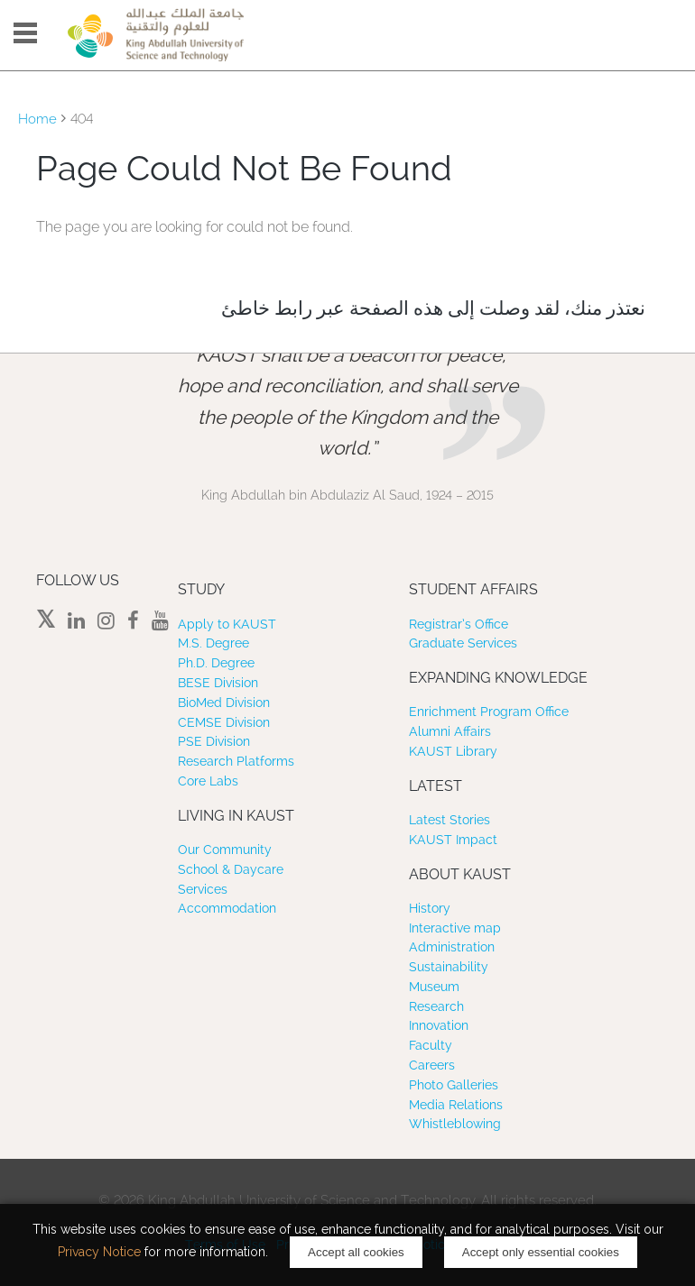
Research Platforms (236, 761)
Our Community (225, 849)
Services (202, 889)
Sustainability (448, 967)
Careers (432, 1065)
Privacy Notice (99, 1252)
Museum (434, 986)
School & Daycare (230, 869)
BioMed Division (224, 702)
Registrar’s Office (458, 624)
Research (436, 1006)
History (429, 908)
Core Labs (208, 781)
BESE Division (218, 682)
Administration (452, 947)
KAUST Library (453, 751)
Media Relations (456, 1105)
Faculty (430, 1045)
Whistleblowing (455, 1123)
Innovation (438, 1025)
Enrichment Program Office (489, 711)
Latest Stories (449, 820)
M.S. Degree (213, 643)
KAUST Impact (453, 839)
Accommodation (227, 908)
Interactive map (455, 928)
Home (37, 119)
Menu (25, 33)
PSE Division (214, 741)
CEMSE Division (224, 722)
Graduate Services (463, 643)
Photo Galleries (453, 1085)
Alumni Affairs (450, 731)
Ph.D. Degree (216, 663)
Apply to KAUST (227, 624)
